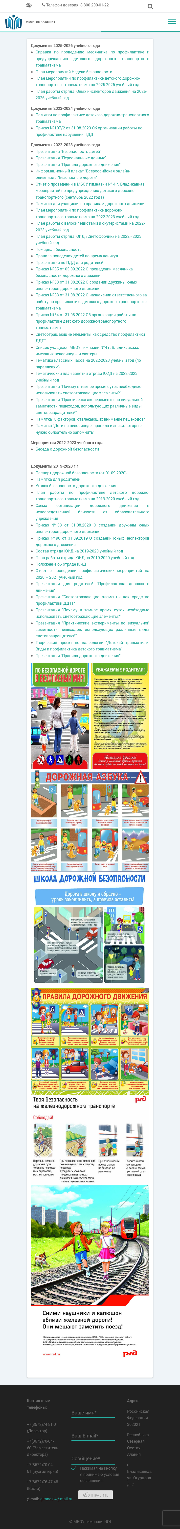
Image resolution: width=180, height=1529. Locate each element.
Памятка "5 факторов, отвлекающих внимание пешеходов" (90, 419)
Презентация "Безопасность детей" (68, 151)
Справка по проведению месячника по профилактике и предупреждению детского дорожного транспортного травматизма (92, 58)
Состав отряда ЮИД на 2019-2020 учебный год (79, 550)
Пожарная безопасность (59, 249)
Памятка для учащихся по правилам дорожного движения (90, 203)
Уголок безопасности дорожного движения (76, 485)
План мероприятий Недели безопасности (74, 71)
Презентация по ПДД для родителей (69, 262)
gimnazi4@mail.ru (56, 1498)
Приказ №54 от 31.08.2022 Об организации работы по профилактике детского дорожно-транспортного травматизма (86, 321)
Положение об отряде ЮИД (61, 564)
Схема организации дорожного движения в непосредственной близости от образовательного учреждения (92, 512)
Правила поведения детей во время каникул (77, 255)
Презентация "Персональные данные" (71, 157)
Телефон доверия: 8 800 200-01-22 (77, 4)
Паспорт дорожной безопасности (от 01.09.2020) (81, 472)
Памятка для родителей (58, 479)
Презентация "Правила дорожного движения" (78, 164)
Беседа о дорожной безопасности (67, 449)
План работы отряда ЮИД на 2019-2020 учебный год (85, 557)
